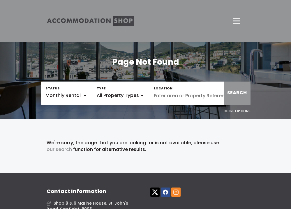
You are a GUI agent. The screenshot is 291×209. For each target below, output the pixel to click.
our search (59, 149)
